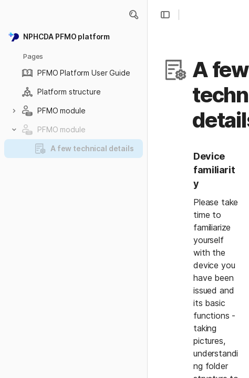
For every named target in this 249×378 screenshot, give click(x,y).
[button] (133, 14)
